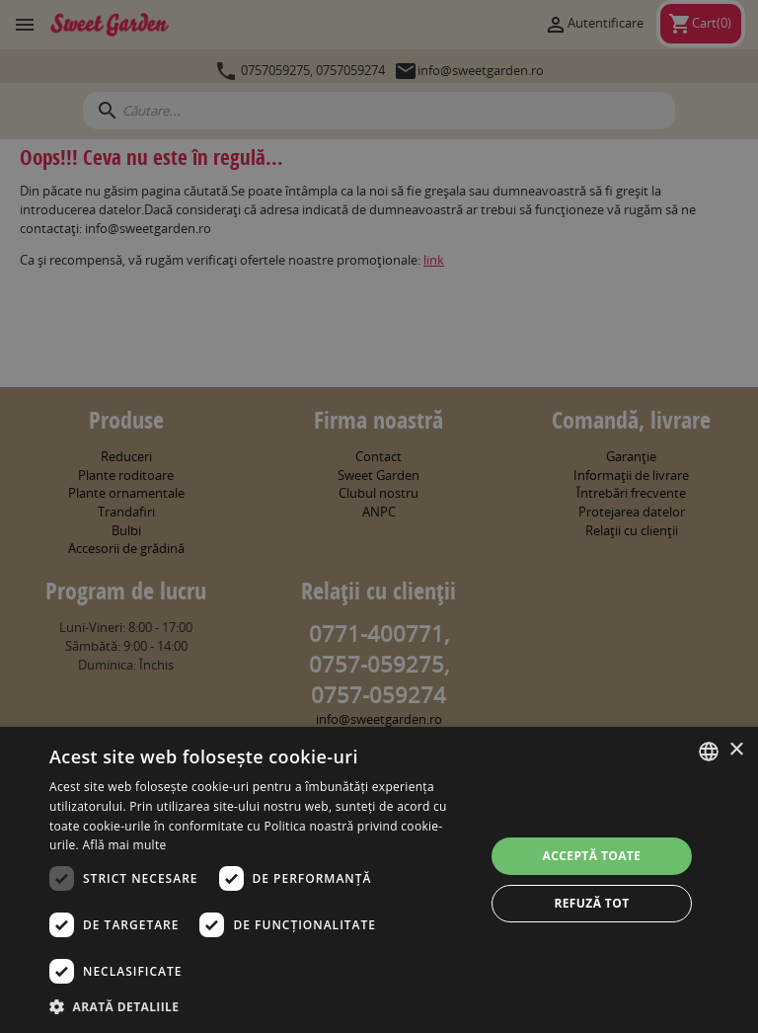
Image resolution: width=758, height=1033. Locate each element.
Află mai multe (124, 844)
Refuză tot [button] (591, 903)
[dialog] (379, 880)
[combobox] (709, 751)
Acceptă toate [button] (592, 855)
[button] (260, 1006)
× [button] (735, 750)
